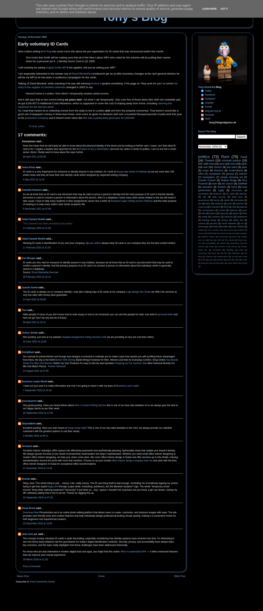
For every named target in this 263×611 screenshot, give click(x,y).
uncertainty (203, 194)
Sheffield (242, 183)
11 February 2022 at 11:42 (37, 247)
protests (239, 203)
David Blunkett (80, 73)
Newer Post (23, 576)
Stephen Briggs (229, 180)
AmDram (217, 194)
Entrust (95, 83)
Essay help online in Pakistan (132, 171)
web (205, 167)
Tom (24, 310)
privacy (224, 220)
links (245, 213)
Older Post (179, 576)
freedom (221, 187)
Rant (225, 157)
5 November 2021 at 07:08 (37, 208)
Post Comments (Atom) (42, 581)
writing (244, 263)
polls (229, 203)
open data (242, 256)
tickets (216, 226)
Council (201, 233)
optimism (228, 217)
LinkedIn (209, 102)
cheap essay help (76, 428)
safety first (238, 220)
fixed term (237, 197)
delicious (234, 210)
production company (36, 117)
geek (244, 167)
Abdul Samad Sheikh (33, 219)
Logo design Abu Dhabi (138, 291)
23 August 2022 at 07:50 (35, 371)
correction (217, 250)
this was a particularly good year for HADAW (108, 117)
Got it (224, 8)
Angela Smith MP (56, 67)
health (227, 200)
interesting (239, 200)
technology (203, 226)
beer (214, 183)
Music (234, 237)
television (205, 263)
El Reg (47, 51)
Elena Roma (28, 508)
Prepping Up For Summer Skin (131, 363)
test (214, 263)
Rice (211, 240)
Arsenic (230, 230)
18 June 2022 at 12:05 (34, 341)
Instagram (210, 98)
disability (230, 250)
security (213, 223)
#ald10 (201, 230)
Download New (31, 512)
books (211, 246)
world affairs (233, 263)
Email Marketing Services (45, 272)
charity (234, 246)
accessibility (211, 243)
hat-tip (217, 200)
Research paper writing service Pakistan (132, 201)
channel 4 (222, 246)
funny (234, 187)
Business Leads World (34, 381)
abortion (243, 194)
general (230, 173)
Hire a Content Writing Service (90, 405)
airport (223, 243)
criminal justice (231, 160)
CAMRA (240, 230)
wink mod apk (29, 534)
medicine (219, 203)
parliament (242, 217)
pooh (203, 260)
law (199, 203)
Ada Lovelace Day (215, 230)
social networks (228, 223)
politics (41, 126)
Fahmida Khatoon (32, 190)
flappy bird (52, 486)
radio (237, 260)
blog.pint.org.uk (213, 111)
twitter (225, 226)
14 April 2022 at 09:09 (34, 299)
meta (211, 163)
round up (202, 207)
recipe (205, 170)
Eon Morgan (28, 258)
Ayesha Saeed (30, 287)
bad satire (232, 167)
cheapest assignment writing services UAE (84, 337)
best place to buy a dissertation (92, 149)
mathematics (222, 256)
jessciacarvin (29, 401)
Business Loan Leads (127, 385)
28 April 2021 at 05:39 (34, 156)
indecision (235, 253)
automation (234, 243)
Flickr (208, 118)
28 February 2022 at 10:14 (37, 277)
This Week (229, 240)
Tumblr (208, 106)
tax (242, 223)
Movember (223, 237)
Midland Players (208, 237)
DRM (219, 233)
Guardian (243, 233)
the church (227, 183)
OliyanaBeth (29, 423)
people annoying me (231, 177)
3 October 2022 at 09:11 (35, 435)
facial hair (216, 253)
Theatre (209, 160)
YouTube (209, 114)
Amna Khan (28, 167)
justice (236, 213)
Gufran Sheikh (30, 332)
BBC (200, 163)
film (225, 253)
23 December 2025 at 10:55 (37, 523)
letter (208, 203)
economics (202, 253)
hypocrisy (224, 213)
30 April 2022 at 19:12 (34, 322)
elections (218, 170)
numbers (216, 217)
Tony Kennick (206, 87)
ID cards (33, 126)
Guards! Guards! (207, 180)
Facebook (210, 94)
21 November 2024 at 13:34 (37, 468)
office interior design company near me (132, 460)
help (203, 213)
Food (244, 157)
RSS (226, 207)
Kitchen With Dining (64, 359)
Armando (27, 446)
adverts (243, 207)
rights (244, 163)
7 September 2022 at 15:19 (37, 390)
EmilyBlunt (28, 352)
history (212, 213)
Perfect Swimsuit (57, 366)
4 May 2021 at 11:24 (33, 179)
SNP (219, 240)
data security (219, 197)
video (221, 263)
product (220, 260)
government (203, 200)
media (204, 217)
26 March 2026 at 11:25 (35, 559)
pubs (229, 260)
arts (204, 197)
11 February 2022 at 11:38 (37, 228)
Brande (26, 478)
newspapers (208, 177)
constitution (215, 173)
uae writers (95, 243)
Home (101, 576)
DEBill (210, 233)
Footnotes (215, 207)
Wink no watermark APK (133, 551)
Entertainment (230, 233)
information (237, 190)
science (201, 223)
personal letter (165, 314)
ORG (201, 173)
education (207, 187)
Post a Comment (31, 566)
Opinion (218, 167)
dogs (241, 250)
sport (222, 163)
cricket (222, 210)
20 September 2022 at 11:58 (38, 413)
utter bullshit (238, 226)
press (211, 260)
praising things (209, 220)
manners (209, 256)
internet (243, 173)
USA (234, 207)
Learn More (209, 8)
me (233, 256)
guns (245, 210)
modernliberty (236, 170)
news (233, 163)
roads (244, 260)
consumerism (208, 210)
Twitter (208, 90)
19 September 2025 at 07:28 (38, 497)
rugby (221, 190)
